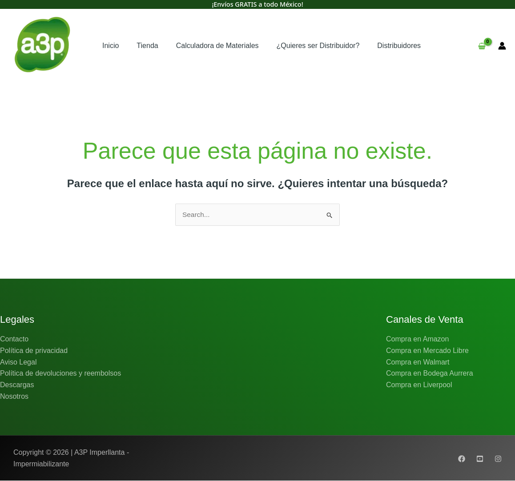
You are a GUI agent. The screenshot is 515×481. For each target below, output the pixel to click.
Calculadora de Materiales (217, 45)
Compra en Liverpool (419, 385)
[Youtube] (479, 458)
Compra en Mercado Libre (427, 351)
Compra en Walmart (418, 362)
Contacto (14, 339)
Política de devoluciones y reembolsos (60, 373)
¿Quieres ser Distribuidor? (318, 45)
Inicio (110, 45)
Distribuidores (399, 45)
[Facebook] (461, 458)
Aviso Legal (18, 362)
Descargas (17, 385)
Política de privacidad (34, 351)
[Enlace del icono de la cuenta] (502, 46)
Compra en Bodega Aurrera (429, 373)
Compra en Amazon (417, 339)
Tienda (147, 45)
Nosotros (14, 396)
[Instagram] (498, 458)
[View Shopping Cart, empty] (481, 45)
